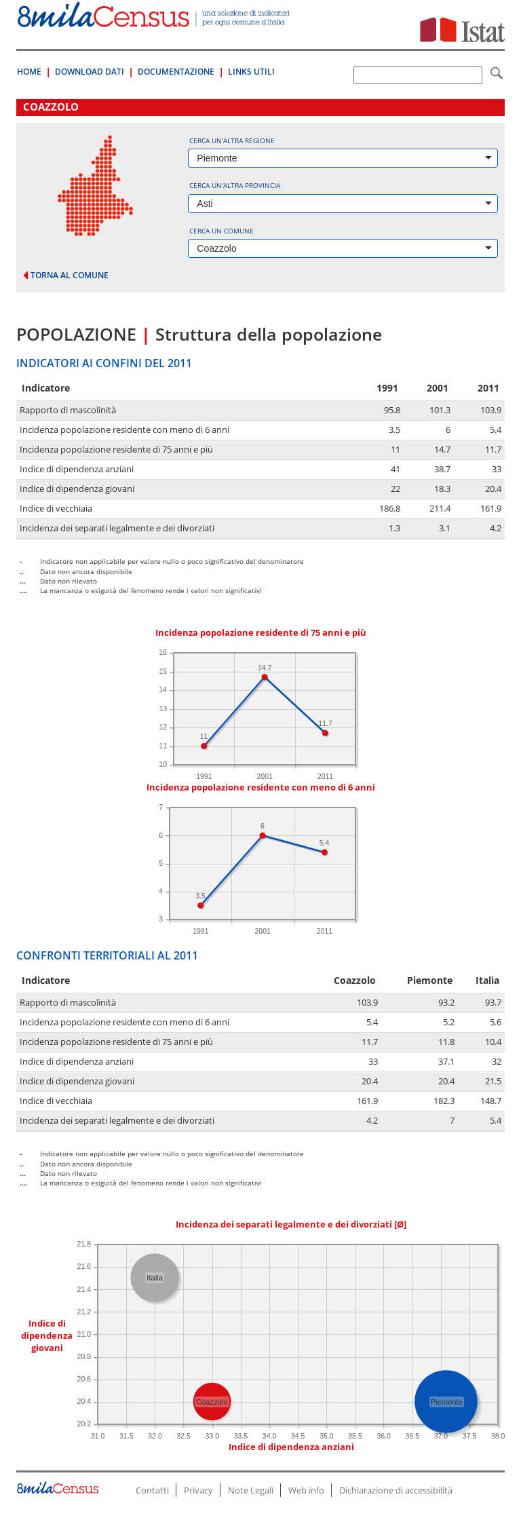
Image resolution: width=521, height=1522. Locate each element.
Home (29, 71)
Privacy (198, 1490)
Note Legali (250, 1490)
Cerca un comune (221, 230)
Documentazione (176, 71)
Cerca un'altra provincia (234, 185)
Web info (306, 1490)
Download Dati (89, 71)
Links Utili (251, 71)
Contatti (152, 1490)
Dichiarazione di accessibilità (395, 1490)
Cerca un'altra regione (232, 140)
